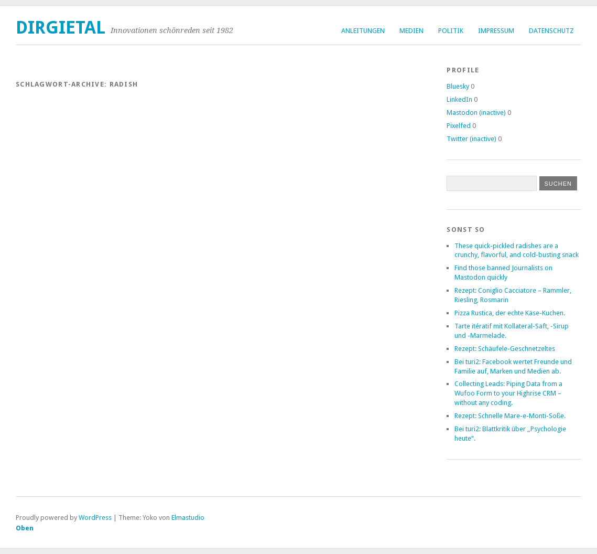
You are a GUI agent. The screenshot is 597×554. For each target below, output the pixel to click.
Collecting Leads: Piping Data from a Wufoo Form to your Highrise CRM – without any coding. (508, 393)
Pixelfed (459, 126)
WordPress (95, 517)
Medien (411, 31)
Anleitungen (363, 31)
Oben (25, 528)
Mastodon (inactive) (476, 112)
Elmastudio (187, 517)
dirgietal (60, 27)
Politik (450, 31)
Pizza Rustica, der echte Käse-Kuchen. (509, 313)
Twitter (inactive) (471, 139)
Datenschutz (551, 31)
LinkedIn (459, 99)
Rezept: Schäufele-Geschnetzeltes (504, 349)
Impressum (496, 31)
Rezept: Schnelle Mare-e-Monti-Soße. (510, 416)
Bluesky (458, 86)
